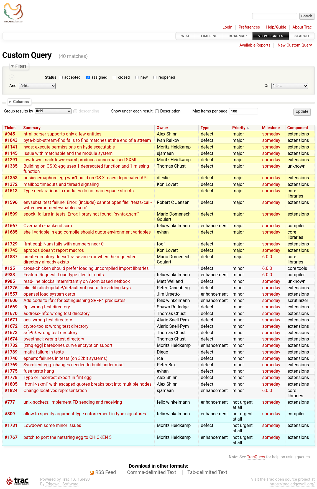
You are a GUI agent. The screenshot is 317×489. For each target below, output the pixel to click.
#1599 (11, 214)
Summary (31, 128)
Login (227, 27)
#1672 (11, 326)
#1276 (11, 287)
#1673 (11, 332)
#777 (10, 402)
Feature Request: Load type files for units (64, 274)
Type (205, 128)
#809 (10, 413)
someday (271, 134)
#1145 (11, 153)
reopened (166, 77)
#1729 (11, 244)
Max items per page (209, 111)
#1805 (11, 384)
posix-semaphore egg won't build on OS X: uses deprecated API (86, 177)
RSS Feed (105, 472)
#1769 (11, 364)
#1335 (11, 166)
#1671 (11, 319)
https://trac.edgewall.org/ (292, 484)
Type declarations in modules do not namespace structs (79, 190)
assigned (99, 77)
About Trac (302, 27)
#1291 (11, 159)
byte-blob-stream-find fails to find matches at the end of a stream (87, 140)
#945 (10, 134)
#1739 (11, 352)
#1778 (11, 377)
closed (124, 77)
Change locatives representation (55, 390)
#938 (10, 274)
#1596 (11, 202)
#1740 (11, 358)
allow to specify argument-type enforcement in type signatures (85, 413)
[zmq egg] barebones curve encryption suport (68, 345)
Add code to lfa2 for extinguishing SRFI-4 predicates (75, 300)
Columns (21, 101)
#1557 (11, 294)
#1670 (11, 313)
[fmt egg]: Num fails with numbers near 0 (64, 244)
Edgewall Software (61, 484)
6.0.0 (267, 256)
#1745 (11, 250)
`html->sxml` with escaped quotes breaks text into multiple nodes (88, 384)
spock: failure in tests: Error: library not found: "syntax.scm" (81, 214)
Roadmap (238, 36)
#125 (10, 268)
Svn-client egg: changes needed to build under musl (74, 364)
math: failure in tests (44, 352)
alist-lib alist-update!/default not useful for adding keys (77, 287)
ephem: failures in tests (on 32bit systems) (66, 358)
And (12, 85)
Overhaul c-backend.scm (48, 225)
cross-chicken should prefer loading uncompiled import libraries (86, 268)
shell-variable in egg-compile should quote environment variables (87, 232)
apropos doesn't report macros (54, 250)
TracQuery (256, 457)
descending (89, 111)
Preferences (249, 27)
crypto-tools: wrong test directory (56, 326)
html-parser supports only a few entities (62, 134)
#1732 (11, 345)
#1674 (11, 339)
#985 (10, 281)
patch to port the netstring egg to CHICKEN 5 (68, 437)
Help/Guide (276, 27)
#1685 (11, 232)
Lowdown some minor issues (52, 425)
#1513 (11, 190)
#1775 (11, 371)
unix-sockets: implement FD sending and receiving (73, 402)
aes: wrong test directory (48, 319)
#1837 (11, 256)
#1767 (11, 437)
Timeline (209, 36)
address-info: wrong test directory (57, 313)
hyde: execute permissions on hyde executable (69, 147)
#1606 (11, 300)
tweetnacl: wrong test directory (54, 339)
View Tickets (270, 36)
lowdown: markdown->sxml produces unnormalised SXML (81, 159)
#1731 (11, 425)
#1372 (11, 184)
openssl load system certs (49, 294)
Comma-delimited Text (151, 472)
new (144, 77)
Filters (20, 66)
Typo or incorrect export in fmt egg (58, 377)
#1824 (11, 390)
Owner (162, 128)
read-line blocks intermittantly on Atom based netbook (77, 281)
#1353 (11, 177)
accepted (72, 77)
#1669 (11, 306)
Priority (239, 128)
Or (267, 85)
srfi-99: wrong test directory (51, 332)
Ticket (10, 128)
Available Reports (254, 45)
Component (297, 128)
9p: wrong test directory (47, 306)
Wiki (185, 36)
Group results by (18, 111)
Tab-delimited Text (207, 472)
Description (167, 111)
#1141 (11, 147)
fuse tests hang (39, 371)
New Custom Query (295, 45)
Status (51, 77)
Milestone (271, 128)
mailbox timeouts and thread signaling (61, 184)
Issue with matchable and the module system (68, 153)
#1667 (11, 225)
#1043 (11, 140)
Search (302, 36)
